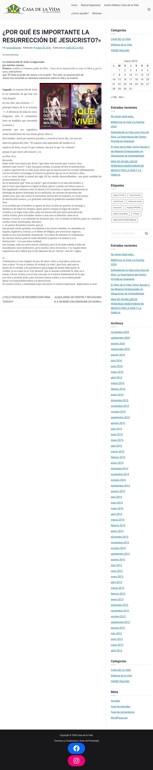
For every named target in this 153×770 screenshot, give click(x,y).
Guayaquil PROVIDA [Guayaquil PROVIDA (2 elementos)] (134, 207)
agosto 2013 (118, 559)
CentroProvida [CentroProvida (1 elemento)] (118, 201)
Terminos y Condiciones (66, 741)
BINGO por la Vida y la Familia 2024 (127, 124)
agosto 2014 (118, 491)
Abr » (121, 97)
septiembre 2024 (120, 337)
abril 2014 (116, 514)
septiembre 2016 (120, 349)
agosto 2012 (118, 627)
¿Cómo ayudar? (80, 13)
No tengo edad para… (123, 116)
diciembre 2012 (119, 605)
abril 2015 (116, 445)
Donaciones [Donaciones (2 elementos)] (117, 207)
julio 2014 (116, 497)
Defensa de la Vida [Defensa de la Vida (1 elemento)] (135, 201)
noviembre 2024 (120, 332)
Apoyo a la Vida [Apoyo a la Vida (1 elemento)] (118, 195)
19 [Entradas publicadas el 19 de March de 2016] (141, 79)
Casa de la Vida (85, 735)
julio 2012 (116, 633)
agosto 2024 (118, 343)
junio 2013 (117, 571)
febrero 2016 (118, 389)
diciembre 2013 (119, 536)
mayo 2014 (117, 508)
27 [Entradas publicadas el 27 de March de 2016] (147, 84)
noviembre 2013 (120, 542)
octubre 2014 (118, 480)
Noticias (97, 13)
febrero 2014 (118, 525)
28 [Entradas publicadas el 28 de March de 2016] (113, 88)
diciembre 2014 (119, 468)
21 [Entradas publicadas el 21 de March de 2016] (113, 84)
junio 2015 (117, 434)
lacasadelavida (13, 48)
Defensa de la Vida (121, 44)
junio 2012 (117, 639)
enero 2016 (117, 394)
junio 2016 (117, 366)
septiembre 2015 (120, 417)
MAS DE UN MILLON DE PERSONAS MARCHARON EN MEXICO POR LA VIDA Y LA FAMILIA (127, 168)
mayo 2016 (117, 372)
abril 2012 (116, 650)
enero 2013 (117, 599)
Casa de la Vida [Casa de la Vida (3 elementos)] (134, 195)
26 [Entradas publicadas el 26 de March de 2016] (141, 84)
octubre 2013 (118, 548)
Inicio (74, 5)
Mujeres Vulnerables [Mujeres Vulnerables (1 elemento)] (120, 214)
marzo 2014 (117, 519)
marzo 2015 (117, 451)
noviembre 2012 (120, 610)
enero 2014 (117, 531)
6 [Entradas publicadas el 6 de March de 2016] (147, 70)
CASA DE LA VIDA (74, 48)
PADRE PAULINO (120, 50)
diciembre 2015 (119, 400)
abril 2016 (116, 377)
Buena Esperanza (90, 5)
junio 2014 (117, 502)
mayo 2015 (117, 440)
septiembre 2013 (120, 553)
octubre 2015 (118, 411)
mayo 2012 (117, 644)
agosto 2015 (118, 423)
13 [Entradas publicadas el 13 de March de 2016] (147, 74)
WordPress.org (119, 717)
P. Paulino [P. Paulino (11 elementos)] (136, 214)
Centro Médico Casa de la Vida (121, 5)
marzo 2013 (117, 588)
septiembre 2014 (120, 485)
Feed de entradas (120, 706)
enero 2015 (117, 462)
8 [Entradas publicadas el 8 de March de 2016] (119, 74)
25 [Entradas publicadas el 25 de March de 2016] (136, 84)
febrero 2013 (118, 593)
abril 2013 (116, 582)
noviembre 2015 (120, 406)
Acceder (115, 700)
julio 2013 (116, 565)
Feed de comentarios (122, 712)
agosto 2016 (118, 354)
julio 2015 (116, 428)
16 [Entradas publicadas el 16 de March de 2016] (125, 79)
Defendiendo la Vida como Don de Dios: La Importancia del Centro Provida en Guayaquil (130, 137)
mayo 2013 (117, 576)
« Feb (114, 97)
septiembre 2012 (120, 622)
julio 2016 (116, 360)
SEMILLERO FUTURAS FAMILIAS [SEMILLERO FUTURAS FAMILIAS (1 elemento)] (124, 220)
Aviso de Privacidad (89, 741)
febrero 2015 (118, 457)
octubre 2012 (118, 616)
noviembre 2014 (120, 474)
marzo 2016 (117, 383)
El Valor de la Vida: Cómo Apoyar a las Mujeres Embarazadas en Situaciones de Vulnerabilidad (130, 151)
